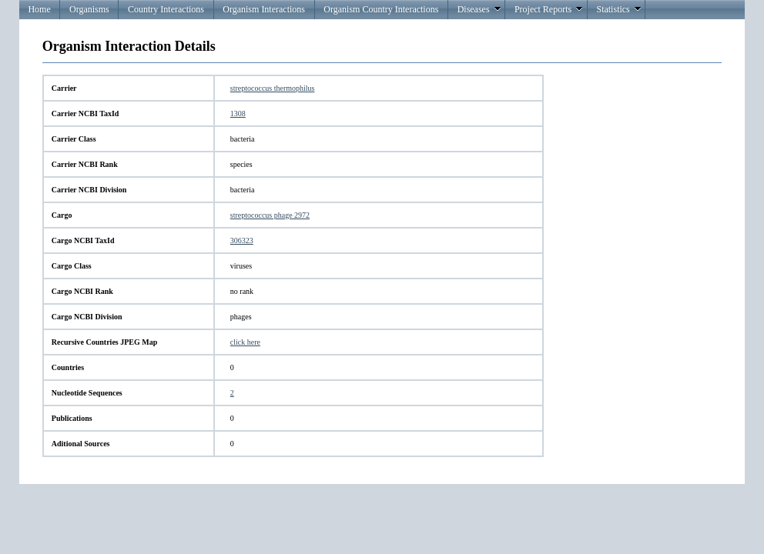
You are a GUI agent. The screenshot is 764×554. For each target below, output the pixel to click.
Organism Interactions (264, 9)
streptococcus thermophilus (272, 88)
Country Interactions (166, 9)
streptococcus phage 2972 (270, 215)
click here (245, 342)
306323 (241, 240)
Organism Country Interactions (380, 9)
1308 (238, 113)
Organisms (89, 9)
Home (39, 9)
